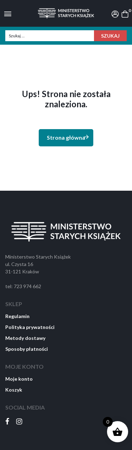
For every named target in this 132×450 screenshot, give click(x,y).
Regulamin (17, 316)
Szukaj (110, 36)
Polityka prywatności (30, 327)
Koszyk (13, 390)
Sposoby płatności (26, 349)
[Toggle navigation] (7, 13)
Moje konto (19, 379)
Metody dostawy (25, 338)
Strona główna (68, 137)
